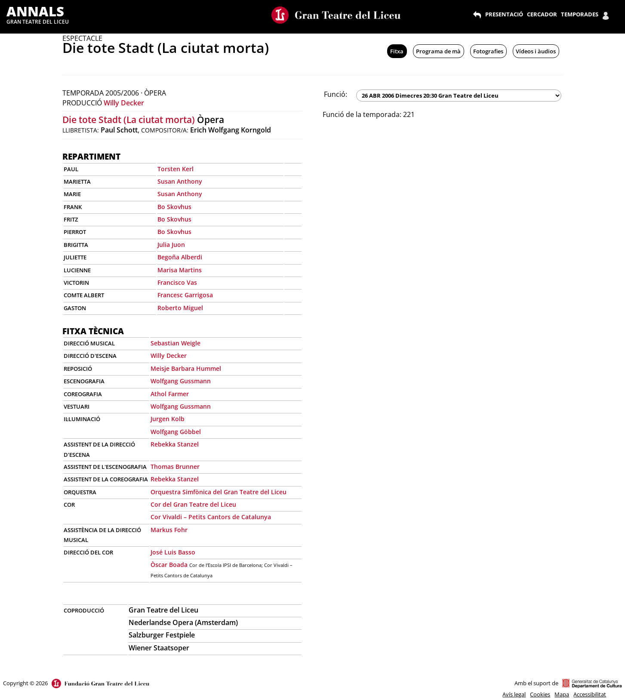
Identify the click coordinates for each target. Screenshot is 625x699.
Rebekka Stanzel (175, 444)
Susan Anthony (179, 181)
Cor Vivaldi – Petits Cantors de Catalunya (211, 517)
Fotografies (488, 51)
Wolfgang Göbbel (176, 432)
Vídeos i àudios (536, 51)
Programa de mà (438, 51)
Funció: (335, 94)
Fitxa (396, 51)
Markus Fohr (169, 530)
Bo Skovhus (174, 207)
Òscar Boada (169, 564)
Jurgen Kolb (168, 419)
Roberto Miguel (180, 308)
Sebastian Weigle (175, 343)
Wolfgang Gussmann (181, 381)
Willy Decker (124, 103)
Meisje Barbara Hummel (186, 368)
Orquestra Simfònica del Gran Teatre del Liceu (218, 492)
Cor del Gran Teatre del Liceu (193, 504)
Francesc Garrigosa (185, 295)
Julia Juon (171, 244)
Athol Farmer (170, 394)
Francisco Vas (177, 282)
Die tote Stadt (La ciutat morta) (128, 120)
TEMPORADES (579, 14)
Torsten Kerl (175, 169)
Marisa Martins (179, 270)
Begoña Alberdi (179, 257)
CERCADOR (542, 14)
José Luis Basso (173, 552)
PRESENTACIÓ (504, 14)
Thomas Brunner (175, 466)
